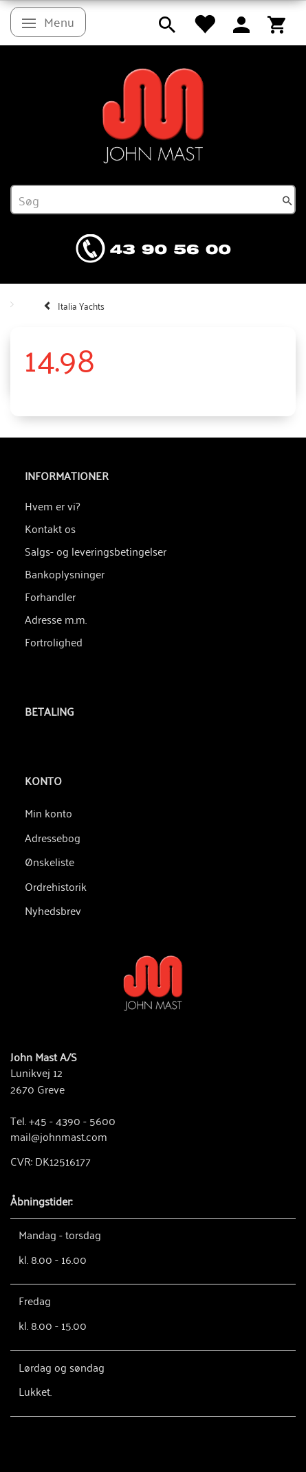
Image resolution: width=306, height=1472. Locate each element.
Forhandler (50, 596)
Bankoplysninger (65, 573)
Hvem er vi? (52, 505)
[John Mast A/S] (153, 982)
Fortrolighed (54, 641)
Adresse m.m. (56, 619)
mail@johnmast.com (58, 1136)
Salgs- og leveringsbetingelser (95, 551)
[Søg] (287, 200)
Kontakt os (50, 528)
